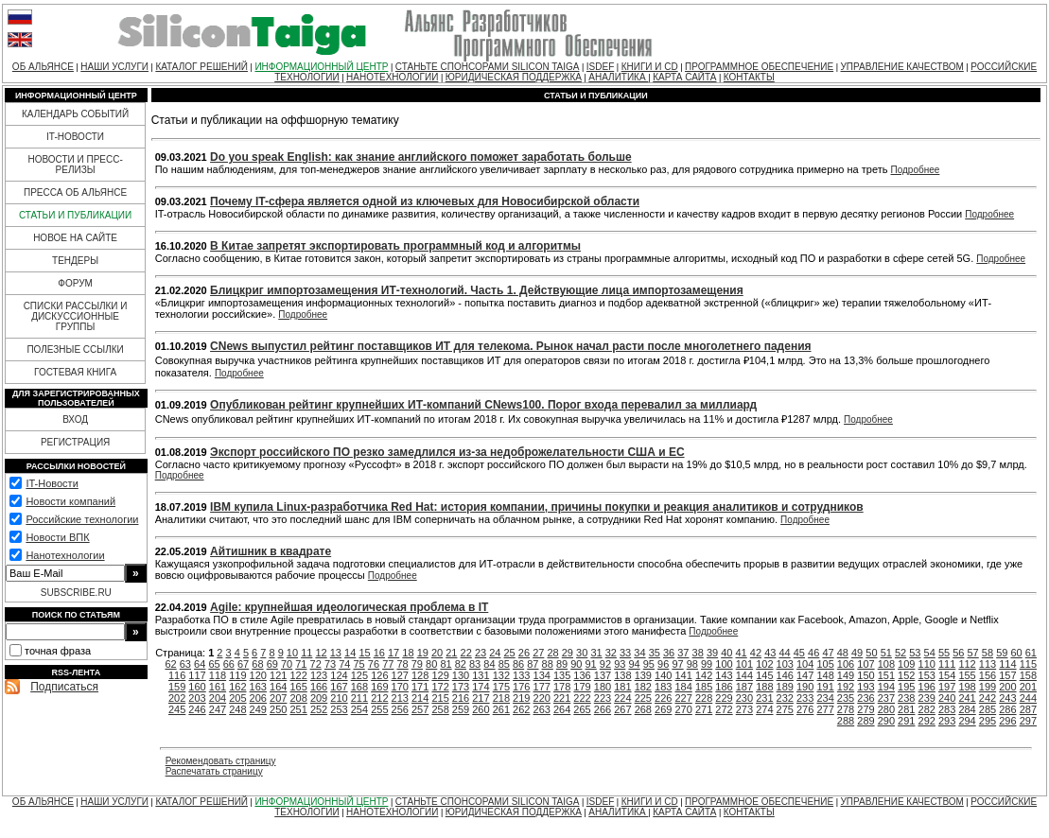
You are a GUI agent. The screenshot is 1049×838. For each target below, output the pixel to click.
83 (475, 664)
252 (318, 709)
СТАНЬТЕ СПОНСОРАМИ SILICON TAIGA (487, 66)
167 (338, 686)
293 (946, 720)
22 (466, 652)
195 (906, 686)
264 (561, 709)
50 (871, 652)
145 (764, 675)
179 (581, 686)
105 (824, 664)
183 (663, 686)
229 (723, 698)
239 (926, 698)
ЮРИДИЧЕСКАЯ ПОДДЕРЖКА (514, 77)
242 (987, 698)
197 (946, 686)
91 (591, 664)
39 (712, 652)
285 (987, 709)
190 (804, 686)
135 (561, 675)
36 (668, 652)
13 (335, 652)
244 (1028, 698)
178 (561, 686)
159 (176, 686)
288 (845, 720)
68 (257, 664)
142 (703, 675)
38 (698, 652)
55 (944, 652)
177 (542, 686)
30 (581, 652)
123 (318, 675)
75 (359, 664)
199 (987, 686)
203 (196, 698)
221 (561, 698)
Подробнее (915, 170)
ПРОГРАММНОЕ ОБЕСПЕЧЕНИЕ (759, 66)
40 (726, 652)
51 (886, 652)
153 (926, 675)
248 (237, 709)
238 (906, 698)
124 (338, 675)
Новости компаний (70, 501)
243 (1007, 698)
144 (744, 675)
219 (521, 698)
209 (318, 698)
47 (827, 652)
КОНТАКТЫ (749, 77)
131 (480, 675)
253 (338, 709)
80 (431, 664)
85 (504, 664)
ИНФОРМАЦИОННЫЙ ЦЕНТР (321, 66)
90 (576, 664)
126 (379, 675)
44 (784, 652)
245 (176, 709)
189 (785, 686)
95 (649, 664)
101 (744, 664)
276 (804, 709)
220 (542, 698)
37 (683, 652)
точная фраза (58, 650)
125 (359, 675)
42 (755, 652)
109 (906, 664)
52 (900, 652)
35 (654, 652)
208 (297, 698)
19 (422, 652)
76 (373, 664)
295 (987, 720)
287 (1028, 709)
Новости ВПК (57, 537)
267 (622, 709)
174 (480, 686)
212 (379, 698)
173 (460, 686)
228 (703, 698)
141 (682, 675)
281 (906, 709)
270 (682, 709)
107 (865, 664)
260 (480, 709)
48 (842, 652)
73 (330, 664)
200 (1007, 686)
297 (1028, 720)
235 (845, 698)
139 (643, 675)
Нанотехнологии (65, 555)
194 (886, 686)
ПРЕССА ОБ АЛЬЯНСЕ (75, 192)
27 (538, 652)
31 (596, 652)
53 (914, 652)
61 (1031, 652)
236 (865, 698)
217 (480, 698)
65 (213, 664)
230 (744, 698)
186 (723, 686)
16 (379, 652)
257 (419, 709)
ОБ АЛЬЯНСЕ (43, 66)
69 (272, 664)
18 (407, 652)
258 (439, 709)
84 (489, 664)
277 (824, 709)
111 (946, 664)
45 (799, 652)
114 (1007, 664)
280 (886, 709)
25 (510, 652)
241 (966, 698)
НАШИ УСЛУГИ (114, 66)
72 (316, 664)
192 (845, 686)
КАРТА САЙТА (684, 77)
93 (619, 664)
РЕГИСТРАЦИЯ (75, 442)
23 (480, 652)
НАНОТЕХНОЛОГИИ (392, 77)
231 (764, 698)
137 (602, 675)
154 (946, 675)
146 (785, 675)
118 (217, 675)
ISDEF (600, 66)
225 (643, 698)
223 (602, 698)
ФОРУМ (75, 283)
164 (278, 686)
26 (524, 652)
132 (501, 675)
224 (622, 698)
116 (176, 675)
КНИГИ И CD (649, 66)
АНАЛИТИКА (618, 77)
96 (663, 664)
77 (387, 664)
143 (723, 675)
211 (359, 698)
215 (439, 698)
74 (344, 664)
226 (663, 698)
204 (217, 698)
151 (886, 675)
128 (419, 675)
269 (663, 709)
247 (217, 709)
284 (966, 709)
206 (258, 698)
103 (785, 664)
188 (764, 686)
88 (547, 664)
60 (1016, 652)
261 (501, 709)
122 (297, 675)
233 (804, 698)
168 (359, 686)
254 (359, 709)
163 (258, 686)
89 (562, 664)
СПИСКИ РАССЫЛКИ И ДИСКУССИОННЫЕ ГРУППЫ (76, 316)
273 (744, 709)
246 (196, 709)
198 (966, 686)
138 (622, 675)
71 (300, 664)
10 (292, 652)
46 (813, 652)
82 (460, 664)
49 (857, 652)
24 (494, 652)
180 (602, 686)
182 (643, 686)
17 (393, 652)
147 (804, 675)
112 (966, 664)
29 (567, 652)
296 (1007, 720)
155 (966, 675)
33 (625, 652)
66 (229, 664)
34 (639, 652)
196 (926, 686)
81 (445, 664)
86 (518, 664)
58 (987, 652)
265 (581, 709)
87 (532, 664)
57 (973, 652)
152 (906, 675)
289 (865, 720)
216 (460, 698)
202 (176, 698)
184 (682, 686)
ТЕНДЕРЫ (75, 260)
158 (1028, 675)
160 (196, 686)
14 (350, 652)
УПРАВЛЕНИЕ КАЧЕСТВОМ (901, 66)
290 (886, 720)
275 (785, 709)
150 (865, 675)
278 (845, 709)
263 (542, 709)
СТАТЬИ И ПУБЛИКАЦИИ (75, 215)
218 (501, 698)
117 (196, 675)
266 (602, 709)
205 (237, 698)
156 (987, 675)
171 (419, 686)
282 (926, 709)
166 (318, 686)
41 (741, 652)
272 (723, 709)
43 (770, 652)
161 (217, 686)
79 (417, 664)
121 (278, 675)
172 (439, 686)
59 (1001, 652)
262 (521, 709)
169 (379, 686)
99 (706, 664)
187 (744, 686)
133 (521, 675)
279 (865, 709)
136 (581, 675)
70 (286, 664)
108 (886, 664)
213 (400, 698)
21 (451, 652)
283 (946, 709)
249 (258, 709)
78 (402, 664)
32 (611, 652)
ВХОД (75, 419)
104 (804, 664)
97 (677, 664)
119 (237, 675)
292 (926, 720)
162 (237, 686)
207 (278, 698)
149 (845, 675)
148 (824, 675)
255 (379, 709)
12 (320, 652)
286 (1007, 709)
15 (364, 652)
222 (581, 698)
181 (622, 686)
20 (437, 652)
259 (460, 709)
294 (966, 720)
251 (297, 709)
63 (185, 664)
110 (926, 664)
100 (723, 664)
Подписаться (64, 686)
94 (633, 664)
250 (278, 709)
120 (258, 675)
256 (400, 709)
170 (400, 686)
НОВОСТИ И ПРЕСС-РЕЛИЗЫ (74, 164)
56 (958, 652)
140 (663, 675)
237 (886, 698)
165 (297, 686)
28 (552, 652)
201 (1028, 686)
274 (764, 709)
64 (199, 664)
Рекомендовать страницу (221, 761)
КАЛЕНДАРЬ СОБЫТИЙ (75, 114)
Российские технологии (82, 519)
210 (338, 698)
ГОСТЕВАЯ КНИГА (75, 372)
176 (521, 686)
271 (703, 709)
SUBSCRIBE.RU (76, 592)
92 (605, 664)
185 (703, 686)
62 (170, 664)
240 (946, 698)
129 (439, 675)
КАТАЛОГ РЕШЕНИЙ (201, 66)
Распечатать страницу (214, 771)
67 (243, 664)
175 (501, 686)
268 (643, 709)
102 (764, 664)
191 (824, 686)
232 (785, 698)
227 (682, 698)
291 (906, 720)
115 (1028, 664)
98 (692, 664)
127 (400, 675)
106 (845, 664)
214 (419, 698)
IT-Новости (52, 483)
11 (306, 652)
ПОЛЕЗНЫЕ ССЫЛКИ (74, 349)
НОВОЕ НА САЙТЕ (75, 238)
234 (824, 698)
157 (1007, 675)
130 (460, 675)
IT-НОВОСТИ (75, 136)
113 (987, 664)
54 (929, 652)
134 (542, 675)
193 (865, 686)
